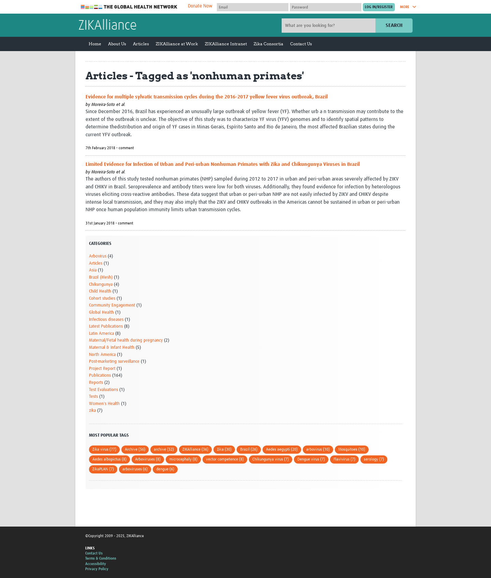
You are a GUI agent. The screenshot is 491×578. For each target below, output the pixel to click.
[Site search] (329, 25)
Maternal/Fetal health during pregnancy (126, 340)
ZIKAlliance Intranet (226, 43)
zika (92, 410)
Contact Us (301, 43)
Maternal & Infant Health (111, 347)
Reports (96, 382)
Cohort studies (102, 298)
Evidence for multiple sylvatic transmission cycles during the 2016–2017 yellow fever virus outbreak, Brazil (207, 96)
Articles (141, 43)
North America (102, 355)
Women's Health (104, 404)
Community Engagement (112, 305)
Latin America (101, 333)
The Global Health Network (129, 7)
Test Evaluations (103, 390)
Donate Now (200, 6)
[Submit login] (379, 7)
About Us (117, 43)
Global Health (101, 312)
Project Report (102, 368)
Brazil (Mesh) (101, 277)
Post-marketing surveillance (114, 361)
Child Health (100, 291)
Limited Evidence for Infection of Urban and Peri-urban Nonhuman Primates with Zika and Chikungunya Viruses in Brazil (223, 164)
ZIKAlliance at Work (177, 43)
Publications (100, 375)
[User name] (252, 7)
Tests (93, 396)
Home (95, 43)
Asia (92, 270)
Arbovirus (97, 256)
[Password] (325, 7)
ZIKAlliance (107, 26)
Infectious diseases (106, 319)
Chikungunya (101, 284)
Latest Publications (106, 326)
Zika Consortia (268, 43)
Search (394, 25)
